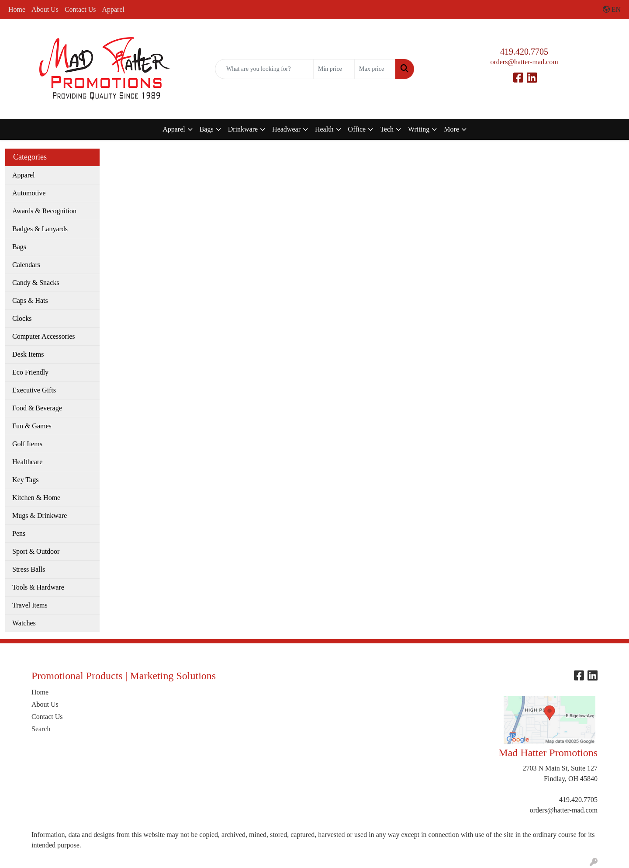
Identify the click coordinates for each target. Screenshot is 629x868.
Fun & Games (32, 426)
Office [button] (357, 129)
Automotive (28, 193)
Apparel (113, 9)
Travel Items (30, 605)
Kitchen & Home (36, 497)
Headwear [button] (286, 129)
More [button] (451, 129)
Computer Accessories (43, 336)
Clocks (21, 318)
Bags (19, 246)
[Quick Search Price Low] (334, 69)
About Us (45, 9)
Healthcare (27, 461)
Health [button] (324, 129)
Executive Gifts (34, 390)
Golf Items (27, 444)
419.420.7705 (524, 51)
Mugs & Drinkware (39, 515)
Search (41, 729)
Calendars (26, 264)
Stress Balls (28, 569)
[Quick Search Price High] (375, 69)
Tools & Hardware (38, 587)
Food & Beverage (37, 408)
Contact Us (80, 9)
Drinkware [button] (243, 129)
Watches (24, 623)
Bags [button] (207, 129)
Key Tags (25, 479)
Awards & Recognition (44, 211)
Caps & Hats (30, 300)
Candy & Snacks (35, 282)
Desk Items (28, 354)
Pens (18, 533)
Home (16, 9)
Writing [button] (418, 129)
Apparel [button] (173, 129)
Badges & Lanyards (40, 229)
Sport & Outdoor (35, 551)
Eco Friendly (30, 372)
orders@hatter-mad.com (524, 62)
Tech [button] (387, 129)
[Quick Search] (264, 69)
